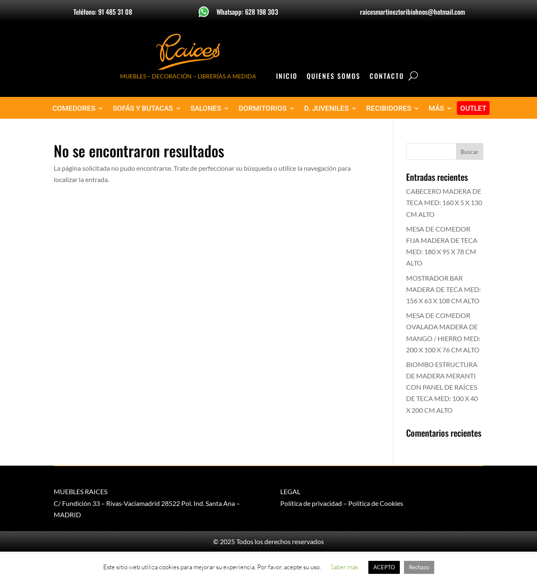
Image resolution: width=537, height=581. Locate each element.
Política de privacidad (311, 503)
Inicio (286, 77)
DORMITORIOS (263, 108)
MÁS (436, 108)
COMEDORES (73, 108)
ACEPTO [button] (384, 567)
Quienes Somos (333, 77)
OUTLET (473, 108)
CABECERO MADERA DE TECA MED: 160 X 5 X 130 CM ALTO (444, 202)
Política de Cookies (375, 503)
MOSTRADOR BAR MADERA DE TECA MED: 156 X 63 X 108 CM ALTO (443, 289)
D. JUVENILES (326, 108)
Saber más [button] (344, 567)
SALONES (205, 108)
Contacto (387, 77)
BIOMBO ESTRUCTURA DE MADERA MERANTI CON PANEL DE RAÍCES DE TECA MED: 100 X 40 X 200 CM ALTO (442, 387)
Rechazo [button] (419, 567)
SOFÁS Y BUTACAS (143, 108)
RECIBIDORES (388, 108)
